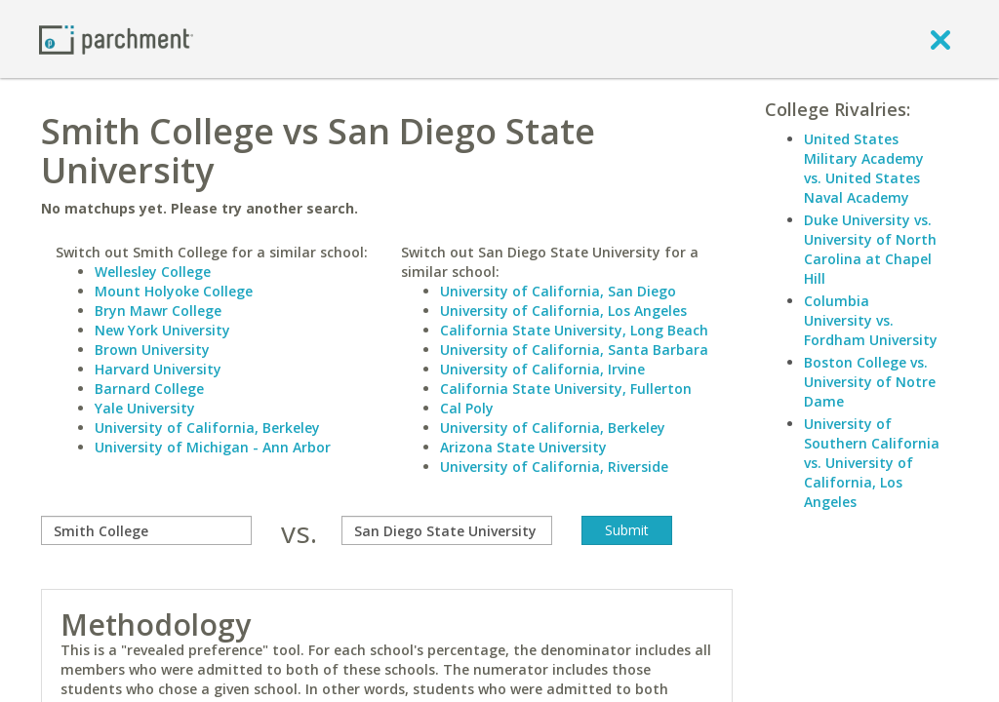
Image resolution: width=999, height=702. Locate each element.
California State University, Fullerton (566, 388)
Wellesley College (153, 271)
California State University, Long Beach (574, 330)
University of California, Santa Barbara (574, 349)
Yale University (145, 408)
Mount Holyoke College (174, 291)
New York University (162, 330)
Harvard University (158, 369)
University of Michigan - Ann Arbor (213, 447)
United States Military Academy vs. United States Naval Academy (864, 168)
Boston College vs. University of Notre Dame (870, 381)
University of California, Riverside (554, 466)
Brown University (152, 349)
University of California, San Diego (558, 291)
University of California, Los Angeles (563, 310)
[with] (446, 530)
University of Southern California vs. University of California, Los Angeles (871, 462)
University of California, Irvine (542, 369)
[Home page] (116, 38)
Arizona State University (523, 447)
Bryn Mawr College (158, 310)
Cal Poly (467, 408)
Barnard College (149, 388)
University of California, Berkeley (207, 427)
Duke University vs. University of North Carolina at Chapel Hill (870, 249)
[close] (940, 39)
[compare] (146, 530)
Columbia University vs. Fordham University (871, 320)
